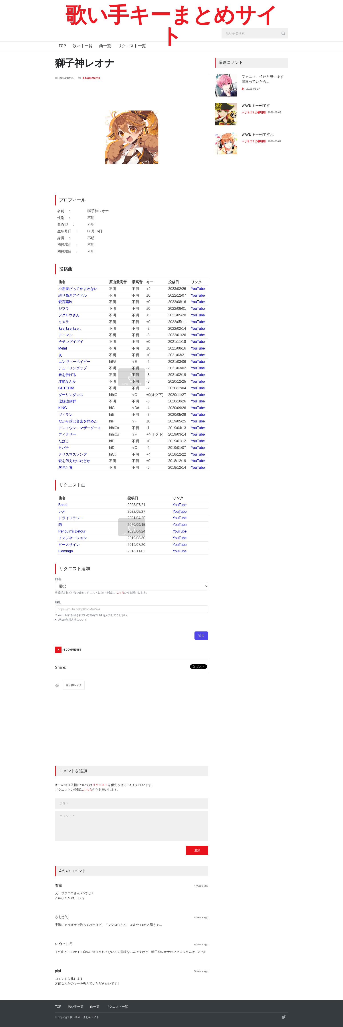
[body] (131, 826)
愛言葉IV (65, 302)
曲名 (58, 579)
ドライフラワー (70, 518)
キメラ (63, 322)
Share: (60, 667)
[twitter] (283, 1017)
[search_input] (255, 33)
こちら (120, 592)
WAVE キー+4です (256, 105)
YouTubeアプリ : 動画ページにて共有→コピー (131, 619)
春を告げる (67, 375)
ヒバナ (63, 448)
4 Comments (91, 78)
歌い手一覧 (83, 45)
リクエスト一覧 (132, 45)
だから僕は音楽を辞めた (77, 421)
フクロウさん (69, 315)
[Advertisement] (131, 733)
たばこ (63, 441)
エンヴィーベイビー (74, 362)
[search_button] (283, 33)
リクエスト (100, 785)
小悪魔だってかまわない (77, 289)
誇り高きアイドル (72, 295)
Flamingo (65, 551)
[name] (131, 803)
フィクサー (67, 434)
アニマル (65, 335)
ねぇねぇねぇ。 (70, 328)
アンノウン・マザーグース (79, 428)
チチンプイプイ (70, 342)
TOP (62, 45)
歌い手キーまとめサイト (171, 25)
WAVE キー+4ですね (258, 134)
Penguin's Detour (71, 531)
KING (62, 408)
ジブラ (63, 308)
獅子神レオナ (74, 685)
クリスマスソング (72, 454)
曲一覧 (105, 45)
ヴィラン (65, 414)
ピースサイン (69, 545)
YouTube (198, 289)
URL (58, 602)
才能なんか (67, 381)
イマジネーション (72, 538)
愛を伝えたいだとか (74, 461)
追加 (201, 635)
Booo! (63, 505)
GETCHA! (66, 388)
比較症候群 (67, 401)
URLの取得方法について (72, 619)
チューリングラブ (72, 368)
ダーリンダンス (70, 395)
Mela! (62, 348)
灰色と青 (65, 467)
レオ (61, 511)
